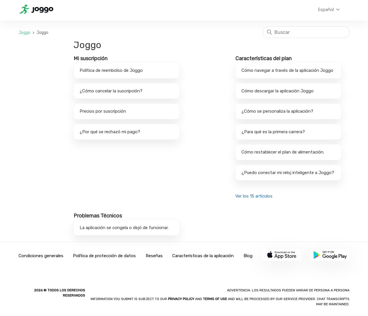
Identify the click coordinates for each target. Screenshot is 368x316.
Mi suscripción (90, 58)
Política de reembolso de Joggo (111, 70)
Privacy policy (181, 299)
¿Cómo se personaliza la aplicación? (277, 111)
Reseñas (154, 255)
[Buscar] (306, 32)
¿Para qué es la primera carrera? (273, 131)
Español (329, 9)
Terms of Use (215, 299)
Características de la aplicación (203, 255)
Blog (247, 255)
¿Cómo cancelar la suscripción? (111, 91)
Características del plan (263, 58)
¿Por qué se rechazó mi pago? (110, 131)
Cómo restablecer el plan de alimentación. (282, 152)
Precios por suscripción (103, 111)
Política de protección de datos (104, 255)
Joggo (24, 32)
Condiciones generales (41, 255)
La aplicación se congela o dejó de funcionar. (124, 227)
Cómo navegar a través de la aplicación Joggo (287, 70)
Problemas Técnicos (98, 216)
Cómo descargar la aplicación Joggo (277, 91)
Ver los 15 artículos (253, 196)
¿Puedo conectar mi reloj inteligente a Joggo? (287, 172)
